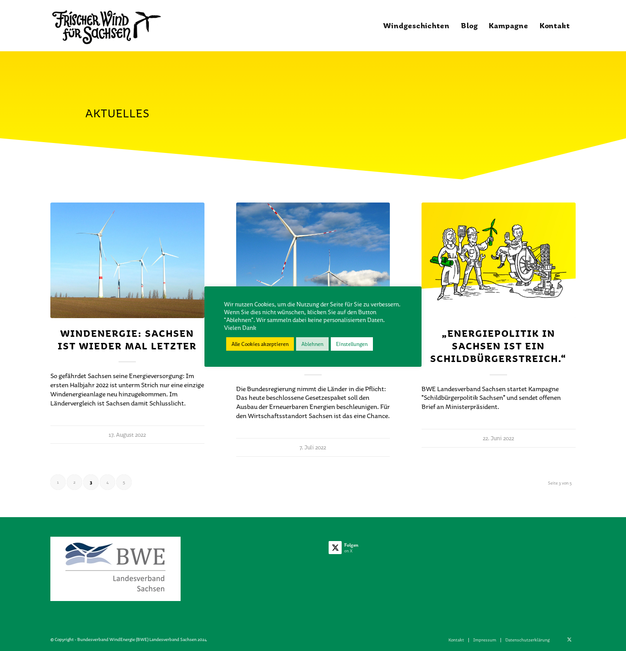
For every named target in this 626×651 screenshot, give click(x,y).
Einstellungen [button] (352, 344)
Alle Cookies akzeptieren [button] (260, 344)
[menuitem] (416, 25)
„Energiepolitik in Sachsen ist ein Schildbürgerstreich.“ (498, 346)
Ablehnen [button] (312, 344)
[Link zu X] (569, 639)
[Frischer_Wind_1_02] (106, 25)
